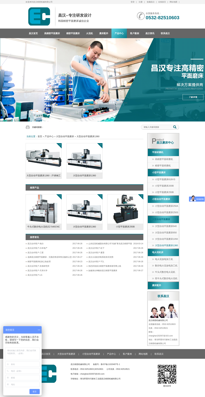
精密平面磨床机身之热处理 (39, 261)
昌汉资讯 (149, 33)
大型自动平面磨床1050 (166, 239)
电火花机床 (157, 252)
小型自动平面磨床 (161, 199)
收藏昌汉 (151, 2)
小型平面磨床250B (164, 192)
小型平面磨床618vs (165, 179)
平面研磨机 (157, 152)
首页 (40, 136)
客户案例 (134, 33)
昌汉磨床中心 (165, 142)
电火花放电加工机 (164, 259)
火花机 (89, 33)
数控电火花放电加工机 (166, 265)
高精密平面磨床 (52, 33)
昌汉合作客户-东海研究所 (38, 266)
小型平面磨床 (159, 172)
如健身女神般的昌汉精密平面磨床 (102, 270)
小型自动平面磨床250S (166, 212)
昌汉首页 (33, 33)
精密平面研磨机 (163, 165)
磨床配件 (103, 33)
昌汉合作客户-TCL (96, 261)
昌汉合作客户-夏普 (96, 252)
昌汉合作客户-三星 (36, 252)
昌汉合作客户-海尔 (36, 243)
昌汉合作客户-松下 (96, 248)
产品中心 (119, 33)
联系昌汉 (165, 33)
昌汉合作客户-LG (35, 275)
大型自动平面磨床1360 (88, 136)
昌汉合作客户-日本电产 (37, 248)
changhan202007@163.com (92, 374)
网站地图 (173, 2)
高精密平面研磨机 (164, 159)
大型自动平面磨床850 (166, 232)
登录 (133, 2)
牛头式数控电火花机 (165, 272)
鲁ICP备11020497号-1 (110, 364)
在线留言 (162, 2)
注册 (141, 2)
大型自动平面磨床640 (166, 226)
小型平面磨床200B (164, 185)
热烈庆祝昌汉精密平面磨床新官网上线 (104, 266)
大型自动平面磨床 (65, 136)
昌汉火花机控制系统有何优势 (100, 257)
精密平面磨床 (73, 33)
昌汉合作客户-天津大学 (37, 270)
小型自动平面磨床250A (166, 206)
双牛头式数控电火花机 (166, 278)
